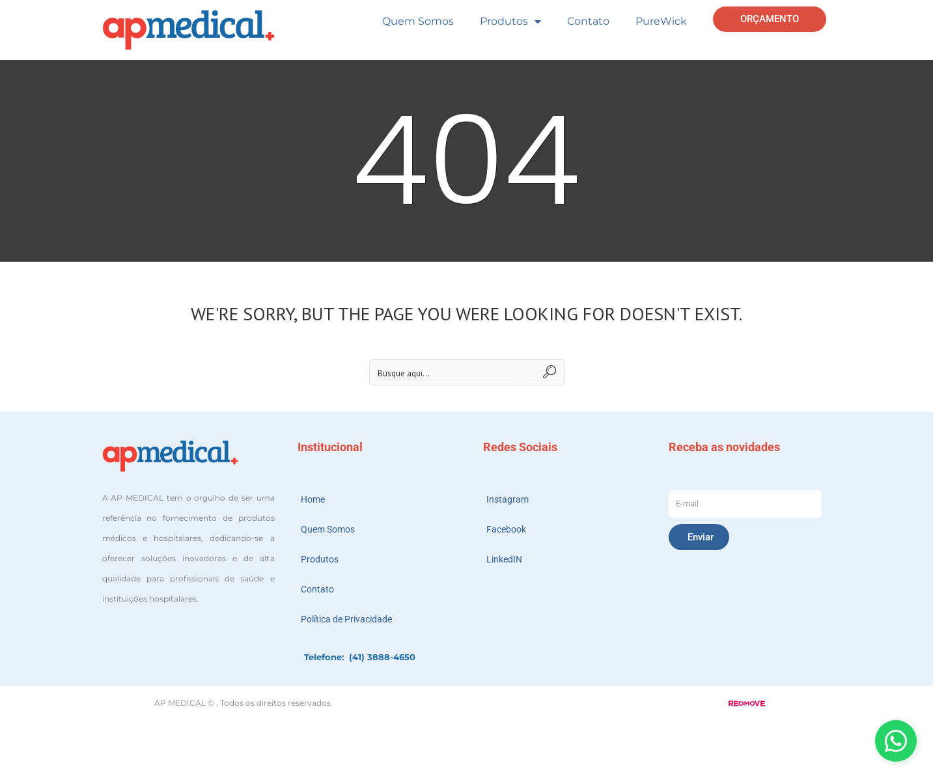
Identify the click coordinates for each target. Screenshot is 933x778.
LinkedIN (504, 559)
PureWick (661, 21)
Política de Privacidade (346, 619)
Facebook (506, 529)
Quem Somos (418, 21)
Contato (588, 21)
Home (313, 499)
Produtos (510, 21)
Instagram (507, 499)
